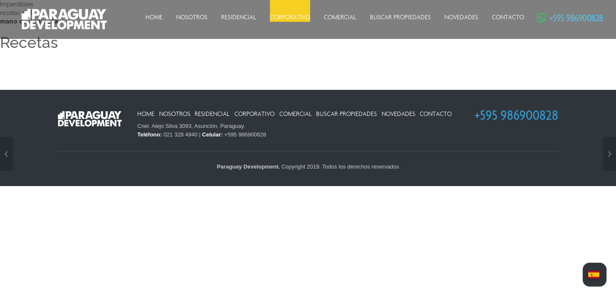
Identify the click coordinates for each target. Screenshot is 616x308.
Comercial (340, 17)
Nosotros (191, 17)
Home (154, 17)
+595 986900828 (572, 18)
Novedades (461, 17)
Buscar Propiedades (400, 17)
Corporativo (290, 17)
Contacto (508, 17)
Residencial (238, 17)
